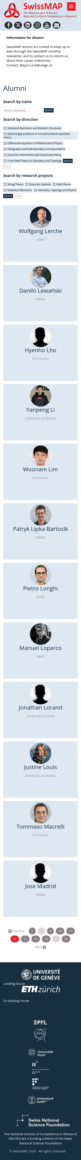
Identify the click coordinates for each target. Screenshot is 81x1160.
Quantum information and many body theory (34, 155)
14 (35, 939)
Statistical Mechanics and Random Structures (34, 128)
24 (66, 939)
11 (70, 931)
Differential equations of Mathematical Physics (35, 143)
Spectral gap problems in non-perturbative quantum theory (37, 135)
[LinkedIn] (28, 25)
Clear (7, 166)
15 (46, 939)
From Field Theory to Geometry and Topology (34, 161)
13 (25, 939)
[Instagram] (37, 25)
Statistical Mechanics (19, 190)
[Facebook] (8, 25)
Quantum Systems (40, 184)
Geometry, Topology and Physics (57, 190)
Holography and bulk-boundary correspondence (36, 149)
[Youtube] (47, 25)
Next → (40, 947)
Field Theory (63, 184)
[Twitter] (18, 25)
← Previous (17, 931)
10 (60, 931)
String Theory (15, 184)
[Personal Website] (56, 25)
